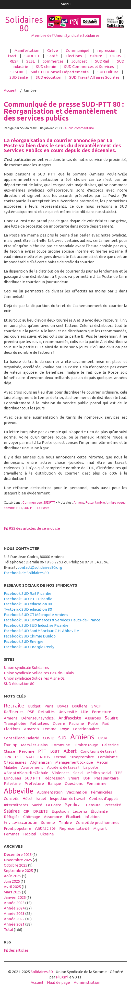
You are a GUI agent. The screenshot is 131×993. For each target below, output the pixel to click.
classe (9, 751)
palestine (12, 783)
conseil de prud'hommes (97, 822)
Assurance (53, 816)
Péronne (26, 751)
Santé (52, 56)
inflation (92, 816)
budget (34, 706)
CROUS (44, 757)
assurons (93, 718)
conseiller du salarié (21, 738)
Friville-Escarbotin (20, 822)
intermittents (16, 805)
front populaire (17, 828)
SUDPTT (32, 56)
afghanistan (41, 762)
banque (54, 783)
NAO (30, 757)
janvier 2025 (15, 897)
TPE (119, 773)
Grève (52, 50)
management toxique (74, 762)
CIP (26, 811)
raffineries (13, 712)
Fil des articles (16, 950)
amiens (82, 736)
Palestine (110, 745)
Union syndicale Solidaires (26, 667)
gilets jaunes (15, 762)
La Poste (43, 508)
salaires (12, 810)
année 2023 (14, 913)
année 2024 (14, 908)
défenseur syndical (38, 718)
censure (93, 805)
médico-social (99, 773)
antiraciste (45, 828)
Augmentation (50, 792)
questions (74, 783)
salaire (111, 717)
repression (106, 50)
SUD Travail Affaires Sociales (94, 77)
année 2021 (14, 924)
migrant (100, 828)
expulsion (60, 811)
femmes (11, 834)
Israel (41, 798)
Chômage (31, 816)
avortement (32, 767)
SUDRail (102, 61)
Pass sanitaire (106, 778)
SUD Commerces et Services (89, 66)
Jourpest (79, 61)
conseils (11, 798)
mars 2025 (12, 892)
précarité (112, 805)
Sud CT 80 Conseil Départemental (60, 72)
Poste (90, 502)
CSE (18, 757)
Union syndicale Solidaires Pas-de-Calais (39, 673)
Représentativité (74, 828)
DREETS (40, 811)
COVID (48, 738)
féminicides (101, 792)
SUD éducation (48, 77)
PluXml (62, 977)
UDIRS (115, 56)
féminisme (96, 783)
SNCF (96, 706)
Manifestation (27, 50)
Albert (70, 750)
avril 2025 (12, 886)
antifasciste (69, 718)
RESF (13, 61)
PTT (19, 508)
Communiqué (77, 50)
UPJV (102, 738)
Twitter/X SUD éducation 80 (28, 609)
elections (12, 729)
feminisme (108, 757)
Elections (74, 56)
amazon (31, 729)
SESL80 (16, 72)
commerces (53, 61)
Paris (48, 706)
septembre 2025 (18, 870)
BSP (86, 778)
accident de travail (63, 767)
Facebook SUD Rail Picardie (27, 593)
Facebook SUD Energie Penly (29, 647)
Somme (9, 508)
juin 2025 (12, 881)
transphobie (15, 723)
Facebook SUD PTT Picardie (28, 599)
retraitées (39, 723)
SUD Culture (108, 72)
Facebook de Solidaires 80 (26, 573)
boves (62, 706)
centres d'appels (103, 798)
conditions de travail (98, 751)
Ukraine (47, 834)
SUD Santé (18, 77)
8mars (73, 778)
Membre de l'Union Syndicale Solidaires (65, 35)
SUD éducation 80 (19, 683)
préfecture (34, 783)
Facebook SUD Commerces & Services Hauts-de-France (52, 620)
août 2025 (12, 876)
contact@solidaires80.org (40, 567)
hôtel (27, 798)
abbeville (18, 791)
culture (96, 56)
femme (49, 729)
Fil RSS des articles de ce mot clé (32, 528)
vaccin (102, 762)
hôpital (29, 834)
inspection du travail (67, 798)
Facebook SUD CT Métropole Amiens (36, 614)
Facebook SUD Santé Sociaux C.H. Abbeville (41, 631)
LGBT (55, 751)
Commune (61, 745)
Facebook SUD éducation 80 (28, 604)
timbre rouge (116, 502)
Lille (84, 712)
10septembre (82, 757)
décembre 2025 (18, 854)
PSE (30, 712)
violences (60, 773)
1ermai (60, 757)
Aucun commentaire (79, 128)
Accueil (10, 90)
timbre (100, 502)
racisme (76, 723)
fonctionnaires (86, 729)
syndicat (73, 804)
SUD (62, 738)
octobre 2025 (15, 865)
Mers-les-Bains (34, 745)
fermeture (101, 712)
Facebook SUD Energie (23, 641)
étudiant (73, 816)
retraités (46, 712)
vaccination (76, 792)
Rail (105, 723)
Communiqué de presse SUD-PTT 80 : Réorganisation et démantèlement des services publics (64, 111)
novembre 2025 (18, 860)
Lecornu (80, 811)
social (78, 773)
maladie (10, 767)
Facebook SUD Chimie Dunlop (30, 636)
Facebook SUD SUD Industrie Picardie (36, 625)
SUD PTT (29, 508)
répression (54, 778)
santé (37, 805)
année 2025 (14, 903)
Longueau (12, 778)
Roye (64, 729)
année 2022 (14, 919)
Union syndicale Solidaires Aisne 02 (34, 678)
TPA (7, 757)
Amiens (79, 502)
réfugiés (11, 816)
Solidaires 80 (24, 24)
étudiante (99, 811)
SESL (30, 61)
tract (12, 56)
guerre (59, 723)
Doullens (80, 706)
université (67, 712)
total (9, 929)
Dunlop (10, 744)
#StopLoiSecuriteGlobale (26, 773)
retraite (14, 705)
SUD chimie (46, 66)
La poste (90, 767)
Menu (65, 4)
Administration (87, 982)
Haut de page (58, 982)
